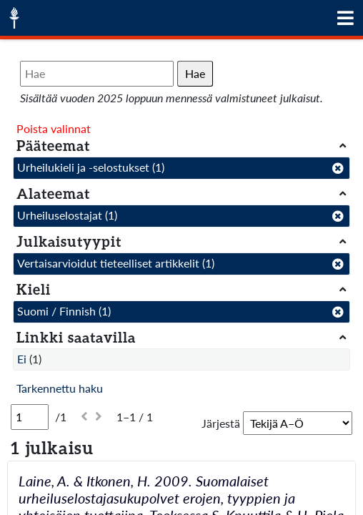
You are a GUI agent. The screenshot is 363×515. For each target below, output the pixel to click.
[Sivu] (30, 417)
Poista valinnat (53, 128)
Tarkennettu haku (59, 388)
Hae (195, 73)
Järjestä (221, 423)
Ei (21, 359)
